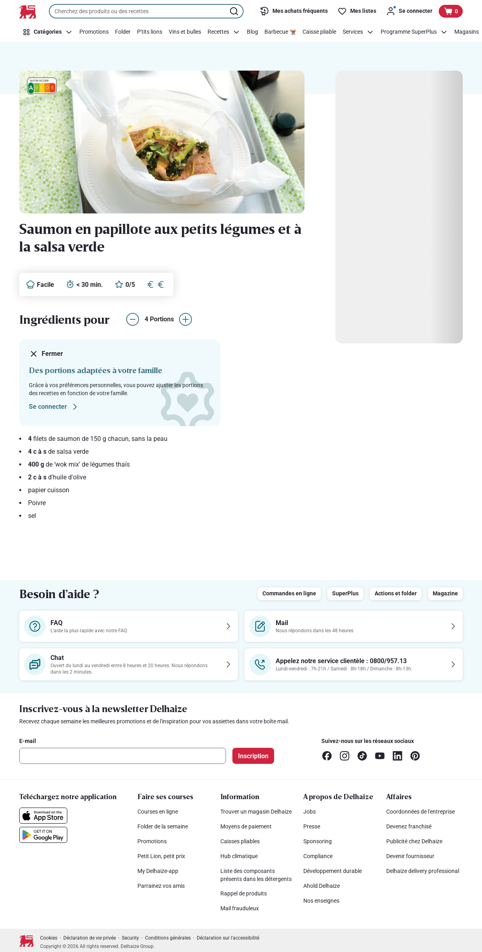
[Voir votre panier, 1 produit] (451, 11)
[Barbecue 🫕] (280, 32)
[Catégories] (47, 32)
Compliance (318, 856)
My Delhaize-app (157, 871)
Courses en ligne (157, 811)
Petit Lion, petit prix (161, 856)
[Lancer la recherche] (235, 11)
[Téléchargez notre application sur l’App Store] (43, 816)
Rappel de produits (243, 893)
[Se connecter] (409, 11)
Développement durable (332, 871)
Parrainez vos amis (161, 886)
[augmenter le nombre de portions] (185, 319)
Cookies (48, 938)
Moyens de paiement (246, 826)
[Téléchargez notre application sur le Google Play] (43, 835)
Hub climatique (239, 856)
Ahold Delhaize (321, 886)
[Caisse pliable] (319, 32)
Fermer (46, 354)
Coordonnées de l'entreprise (420, 811)
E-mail (27, 741)
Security (130, 938)
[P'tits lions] (149, 32)
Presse (311, 826)
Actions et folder (396, 593)
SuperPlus (345, 593)
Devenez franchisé (409, 826)
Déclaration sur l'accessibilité (228, 938)
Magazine (445, 593)
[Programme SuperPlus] (414, 32)
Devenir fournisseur (410, 856)
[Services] (358, 32)
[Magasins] (466, 32)
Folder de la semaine (162, 826)
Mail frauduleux (239, 908)
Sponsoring (317, 841)
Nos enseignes (321, 900)
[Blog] (252, 32)
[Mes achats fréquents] (293, 11)
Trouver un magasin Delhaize (256, 811)
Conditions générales (168, 938)
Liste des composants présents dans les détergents (256, 875)
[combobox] (146, 11)
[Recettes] (224, 32)
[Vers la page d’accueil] (27, 11)
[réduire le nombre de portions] (132, 319)
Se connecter (54, 407)
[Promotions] (94, 32)
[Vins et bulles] (184, 32)
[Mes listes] (356, 11)
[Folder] (123, 32)
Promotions (152, 841)
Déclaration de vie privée (89, 938)
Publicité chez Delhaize (414, 841)
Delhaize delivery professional (422, 871)
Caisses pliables (240, 841)
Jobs (309, 811)
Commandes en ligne (289, 593)
